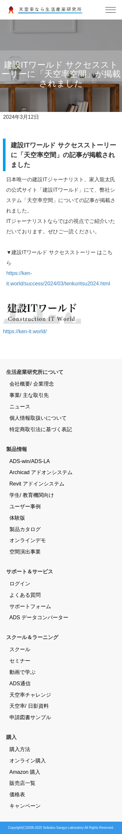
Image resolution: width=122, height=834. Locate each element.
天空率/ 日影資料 (29, 706)
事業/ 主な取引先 (29, 395)
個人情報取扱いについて (38, 418)
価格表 (17, 794)
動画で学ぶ (22, 672)
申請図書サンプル (30, 717)
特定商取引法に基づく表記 (40, 429)
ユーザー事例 (25, 506)
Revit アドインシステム (36, 483)
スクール (19, 649)
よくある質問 (25, 595)
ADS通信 (20, 683)
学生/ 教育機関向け (31, 495)
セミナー (19, 660)
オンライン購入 (27, 760)
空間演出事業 (25, 551)
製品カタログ (25, 529)
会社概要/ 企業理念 (31, 384)
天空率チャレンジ (30, 695)
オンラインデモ (27, 540)
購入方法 (19, 749)
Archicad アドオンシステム (41, 472)
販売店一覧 (22, 783)
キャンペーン (25, 806)
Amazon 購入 (24, 772)
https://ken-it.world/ (25, 331)
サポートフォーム (30, 606)
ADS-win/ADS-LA (29, 461)
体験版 (17, 518)
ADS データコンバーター (38, 617)
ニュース (19, 406)
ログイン (19, 583)
